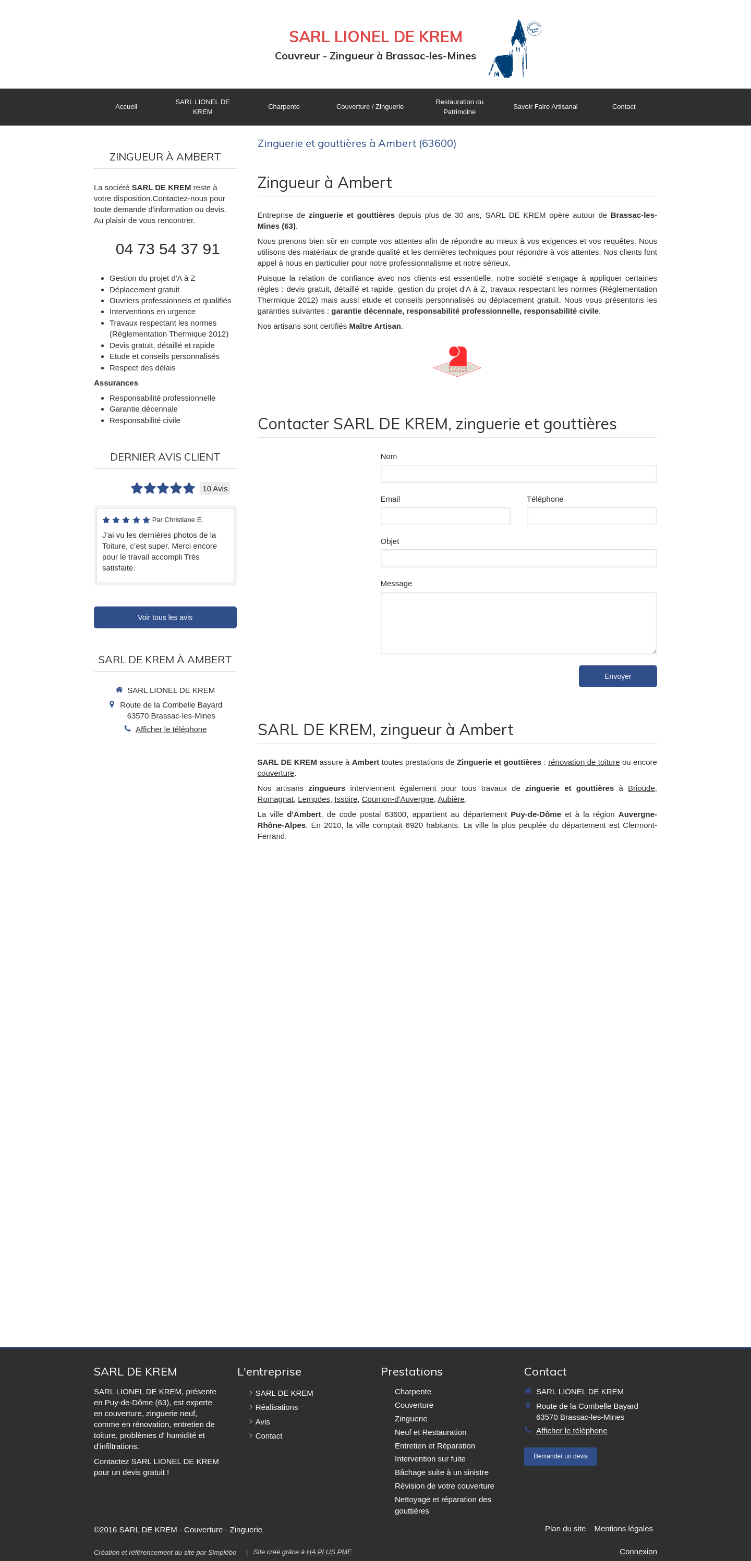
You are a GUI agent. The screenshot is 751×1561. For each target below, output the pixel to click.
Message (397, 583)
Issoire (345, 799)
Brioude (641, 788)
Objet (390, 541)
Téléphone (545, 498)
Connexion (638, 1551)
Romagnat (276, 799)
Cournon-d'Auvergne (398, 799)
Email (391, 498)
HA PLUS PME (329, 1552)
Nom (389, 456)
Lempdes (314, 799)
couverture (276, 773)
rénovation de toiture (584, 762)
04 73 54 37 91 (168, 248)
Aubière (451, 799)
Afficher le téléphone (171, 729)
